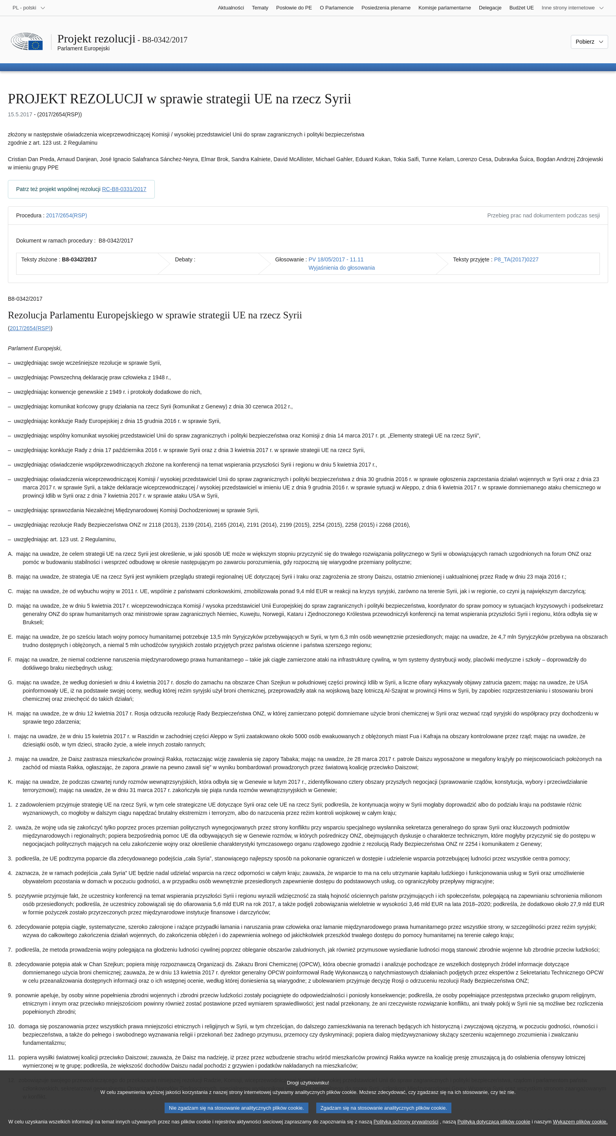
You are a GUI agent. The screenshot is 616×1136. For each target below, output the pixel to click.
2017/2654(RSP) (66, 215)
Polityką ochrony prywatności (406, 1129)
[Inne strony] (573, 8)
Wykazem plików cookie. (580, 1129)
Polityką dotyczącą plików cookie (493, 1129)
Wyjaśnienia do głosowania (341, 268)
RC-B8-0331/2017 (124, 189)
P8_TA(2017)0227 (516, 259)
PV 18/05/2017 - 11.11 (335, 259)
